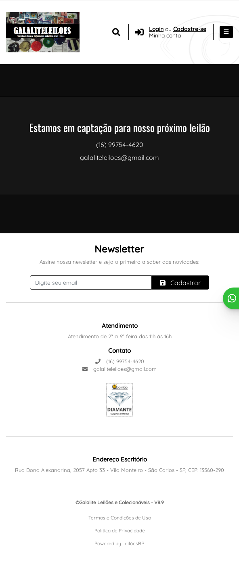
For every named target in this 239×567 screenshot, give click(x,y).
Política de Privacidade (119, 531)
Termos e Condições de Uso (119, 518)
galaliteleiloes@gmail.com (119, 369)
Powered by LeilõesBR (119, 543)
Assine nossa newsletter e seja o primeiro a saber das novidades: (119, 262)
